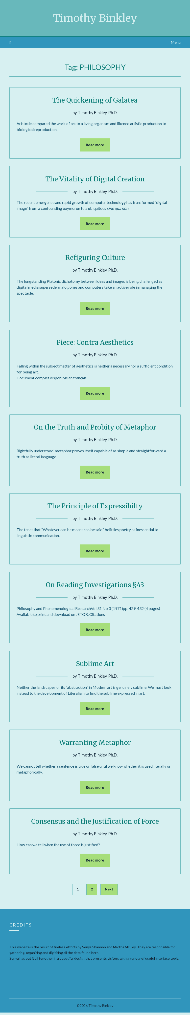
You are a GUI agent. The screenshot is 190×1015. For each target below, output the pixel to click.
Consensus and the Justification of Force (95, 823)
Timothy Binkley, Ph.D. (98, 112)
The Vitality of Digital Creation (95, 179)
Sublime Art (95, 665)
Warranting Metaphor (95, 744)
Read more (95, 145)
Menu (176, 42)
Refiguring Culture (95, 257)
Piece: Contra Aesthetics (95, 342)
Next (109, 891)
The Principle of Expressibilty (95, 507)
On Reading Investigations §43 (95, 586)
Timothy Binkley (95, 17)
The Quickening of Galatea (95, 100)
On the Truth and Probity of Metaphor (95, 427)
